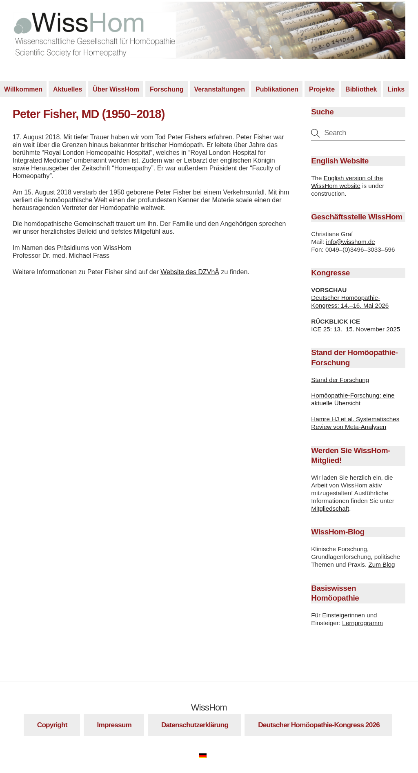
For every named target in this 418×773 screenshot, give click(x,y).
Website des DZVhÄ (189, 273)
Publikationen (277, 90)
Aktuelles (67, 90)
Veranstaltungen (219, 90)
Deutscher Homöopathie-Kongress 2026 (319, 726)
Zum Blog (381, 565)
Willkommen (23, 90)
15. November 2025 (373, 329)
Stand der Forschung (340, 380)
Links (396, 90)
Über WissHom (116, 90)
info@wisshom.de (350, 242)
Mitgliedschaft (330, 509)
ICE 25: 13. (326, 329)
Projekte (322, 90)
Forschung (167, 90)
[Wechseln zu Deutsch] (207, 755)
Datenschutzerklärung (194, 726)
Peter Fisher (173, 193)
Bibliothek (361, 90)
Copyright (52, 726)
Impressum (114, 726)
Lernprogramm (362, 624)
